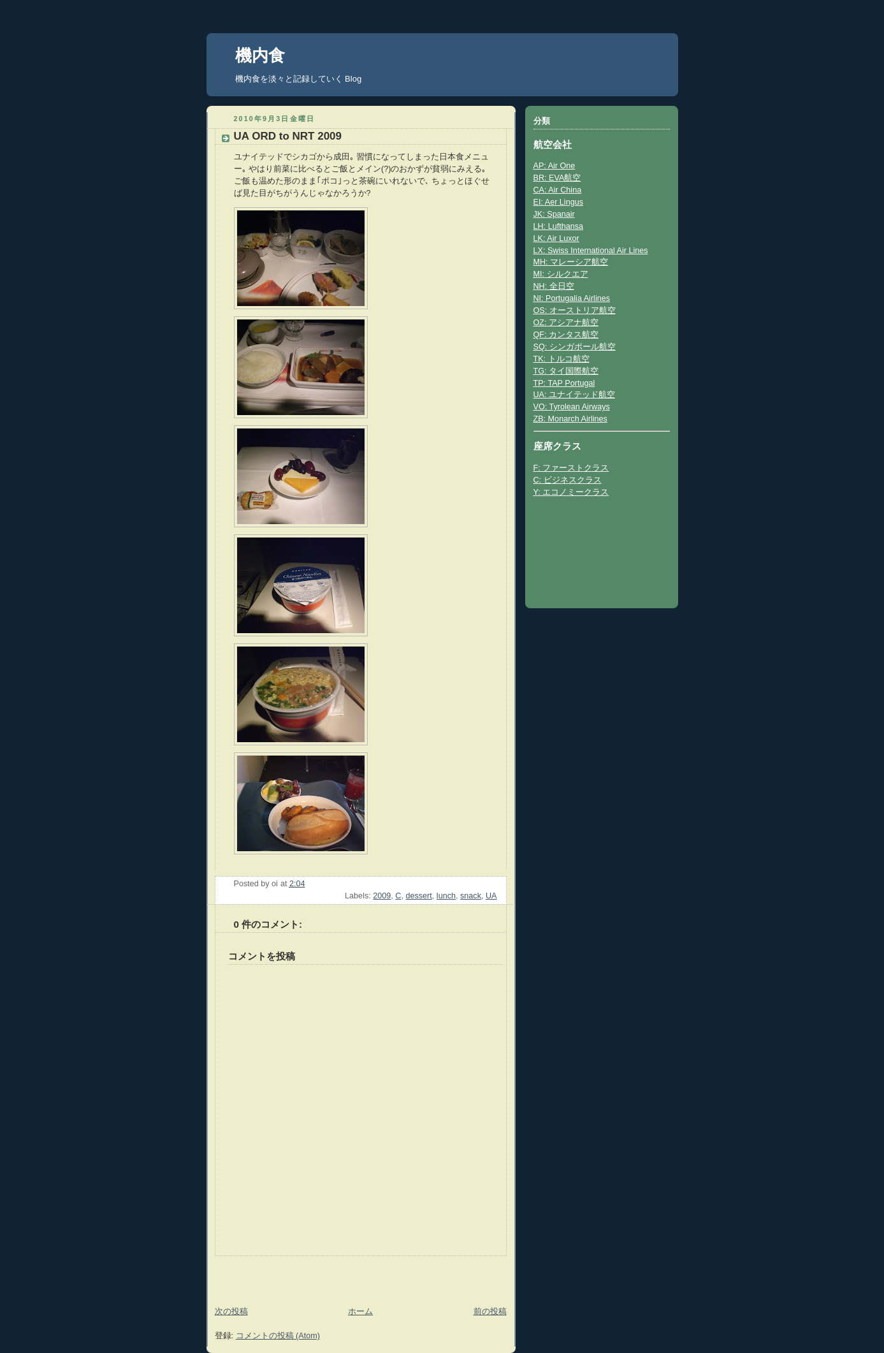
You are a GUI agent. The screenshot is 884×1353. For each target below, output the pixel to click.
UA (491, 895)
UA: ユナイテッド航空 (574, 394)
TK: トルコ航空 (561, 359)
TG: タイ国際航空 (566, 371)
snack (470, 895)
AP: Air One (554, 165)
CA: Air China (557, 190)
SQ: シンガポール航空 (574, 346)
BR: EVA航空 (557, 177)
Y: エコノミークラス (571, 492)
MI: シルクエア (560, 274)
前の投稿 (490, 1311)
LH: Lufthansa (558, 226)
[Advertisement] (281, 1275)
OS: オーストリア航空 (574, 310)
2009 (382, 895)
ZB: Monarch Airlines (570, 418)
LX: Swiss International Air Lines (590, 250)
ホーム (360, 1311)
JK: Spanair (554, 214)
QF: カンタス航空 (566, 334)
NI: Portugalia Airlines (572, 298)
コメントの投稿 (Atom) (278, 1335)
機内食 (260, 55)
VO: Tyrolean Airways (571, 406)
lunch (446, 895)
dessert (418, 895)
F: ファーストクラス (571, 468)
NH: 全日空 (553, 286)
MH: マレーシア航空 (571, 262)
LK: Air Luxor (556, 238)
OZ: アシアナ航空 (566, 322)
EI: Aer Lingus (558, 202)
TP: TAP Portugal (564, 383)
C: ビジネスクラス (567, 480)
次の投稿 (231, 1311)
